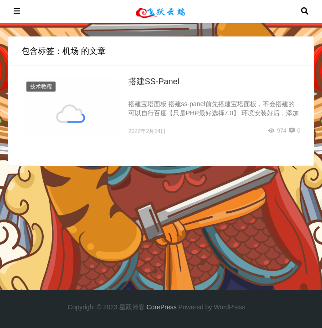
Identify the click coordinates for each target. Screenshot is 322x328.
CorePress (162, 307)
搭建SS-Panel (153, 81)
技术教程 (41, 86)
